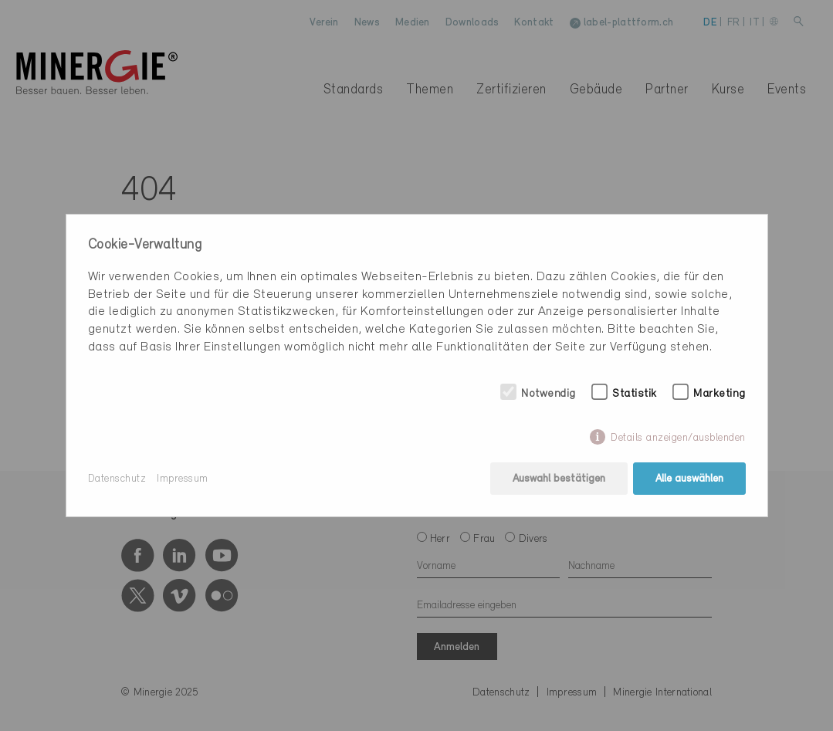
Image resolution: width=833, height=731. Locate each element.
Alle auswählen (689, 479)
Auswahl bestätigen (559, 479)
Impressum (182, 479)
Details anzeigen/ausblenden (678, 438)
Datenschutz (117, 479)
